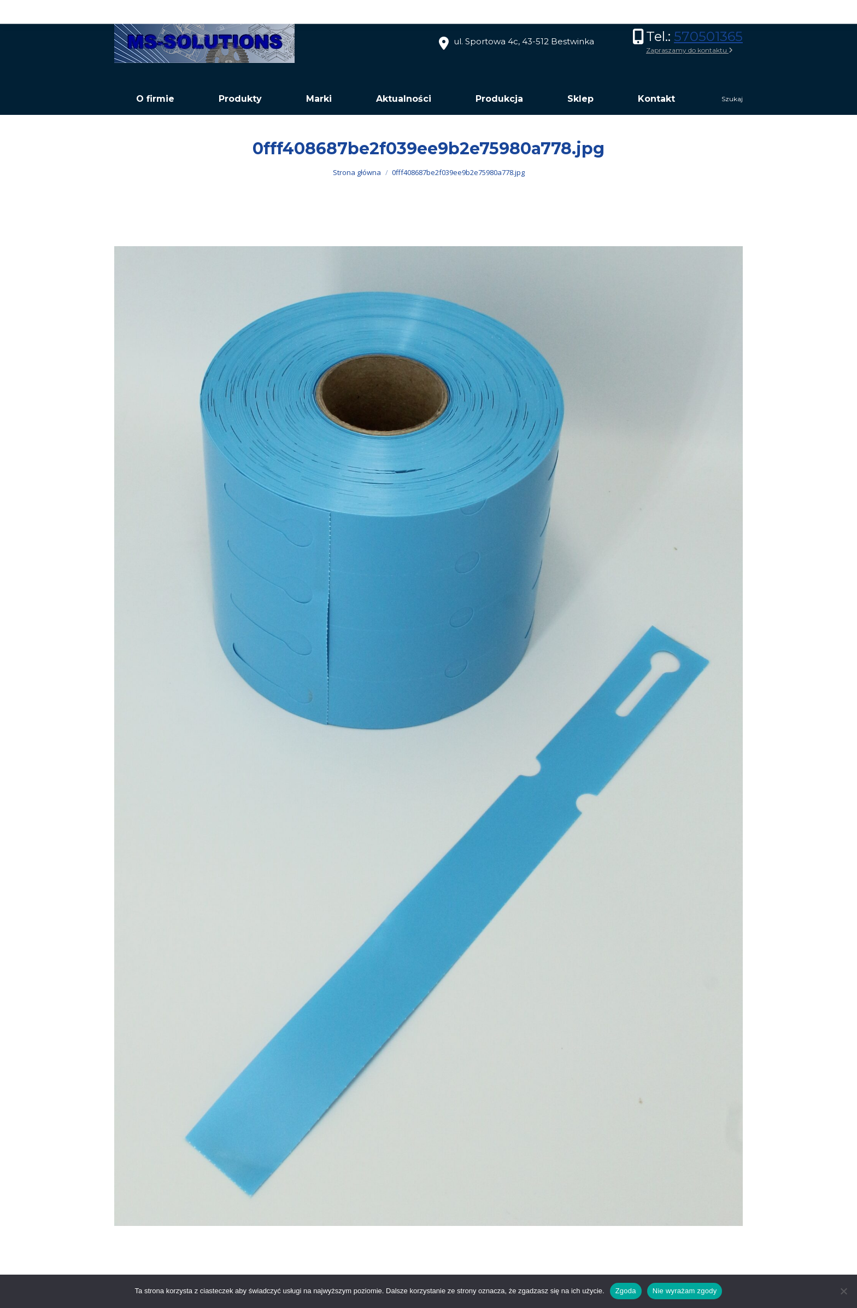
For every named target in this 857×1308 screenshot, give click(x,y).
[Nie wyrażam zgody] (843, 1291)
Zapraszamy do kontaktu (689, 50)
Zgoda (625, 1291)
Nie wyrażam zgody (685, 1291)
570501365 (708, 36)
